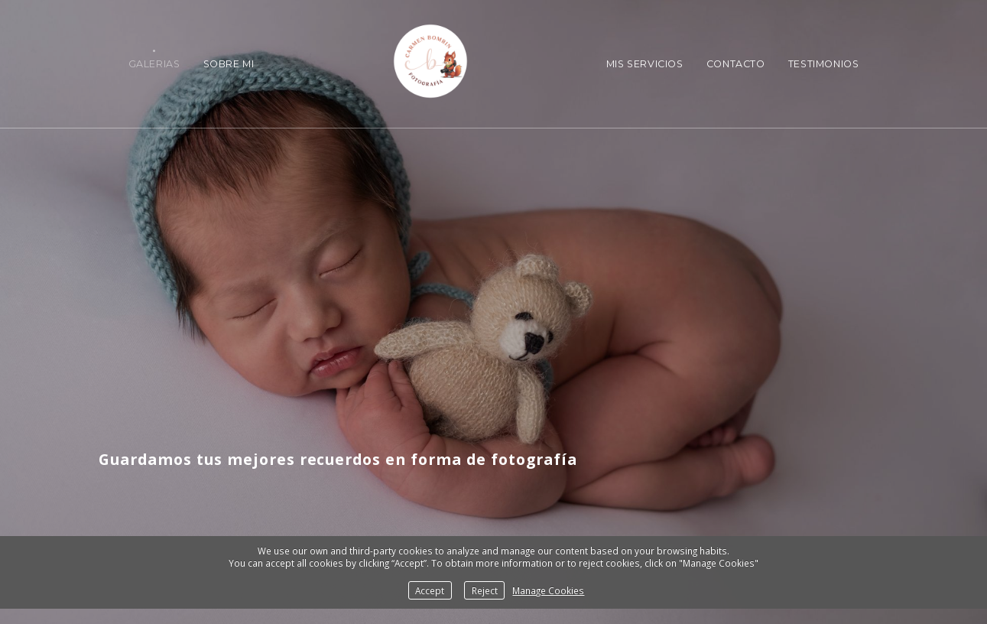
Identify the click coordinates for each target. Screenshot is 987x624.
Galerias (154, 64)
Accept (429, 590)
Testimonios (823, 64)
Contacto (735, 64)
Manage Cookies (548, 590)
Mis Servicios (644, 64)
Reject (485, 590)
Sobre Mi (229, 64)
